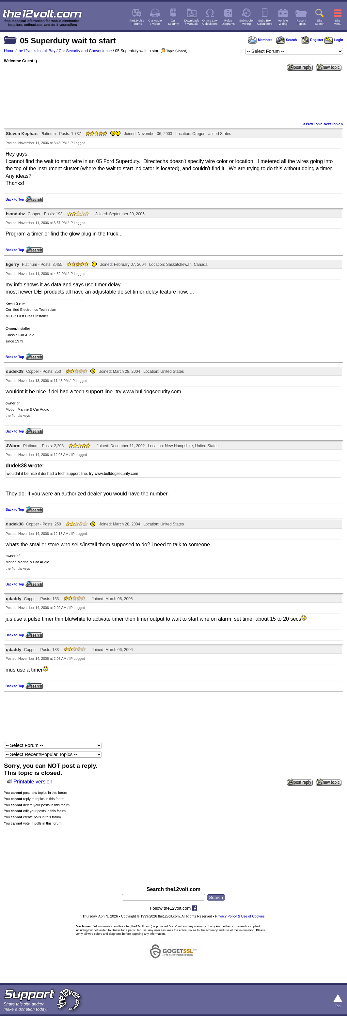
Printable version (32, 781)
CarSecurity (173, 22)
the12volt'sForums (137, 22)
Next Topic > (333, 124)
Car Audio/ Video (155, 22)
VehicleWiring (283, 22)
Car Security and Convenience (85, 51)
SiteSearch (319, 22)
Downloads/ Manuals (191, 22)
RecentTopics (301, 22)
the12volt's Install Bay (36, 51)
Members (260, 40)
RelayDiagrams (228, 22)
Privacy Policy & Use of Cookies (240, 916)
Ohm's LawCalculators (210, 22)
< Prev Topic (313, 124)
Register (312, 40)
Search (286, 40)
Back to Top (15, 199)
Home (9, 51)
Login (333, 40)
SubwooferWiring (246, 22)
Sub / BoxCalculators (265, 22)
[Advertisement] (173, 95)
